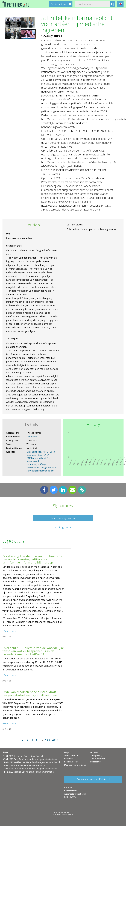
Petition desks (71, 761)
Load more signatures (63, 518)
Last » (55, 739)
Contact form (70, 790)
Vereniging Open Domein (63, 815)
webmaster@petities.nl (75, 793)
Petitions (68, 758)
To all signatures (63, 527)
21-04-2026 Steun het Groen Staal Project (22, 756)
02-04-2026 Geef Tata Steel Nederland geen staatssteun (29, 759)
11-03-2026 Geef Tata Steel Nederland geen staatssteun (29, 768)
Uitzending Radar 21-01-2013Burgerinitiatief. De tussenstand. (38, 458)
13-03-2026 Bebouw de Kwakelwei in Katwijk (23, 765)
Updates (94, 752)
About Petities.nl (98, 758)
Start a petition (71, 755)
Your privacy (96, 755)
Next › (48, 739)
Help (66, 752)
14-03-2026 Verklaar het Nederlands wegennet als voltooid (31, 762)
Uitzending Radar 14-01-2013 (41, 451)
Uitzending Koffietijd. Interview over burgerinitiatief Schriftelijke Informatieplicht (41, 467)
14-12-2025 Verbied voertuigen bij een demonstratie (28, 771)
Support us (95, 761)
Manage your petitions (75, 765)
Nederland (32, 436)
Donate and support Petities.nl (93, 779)
